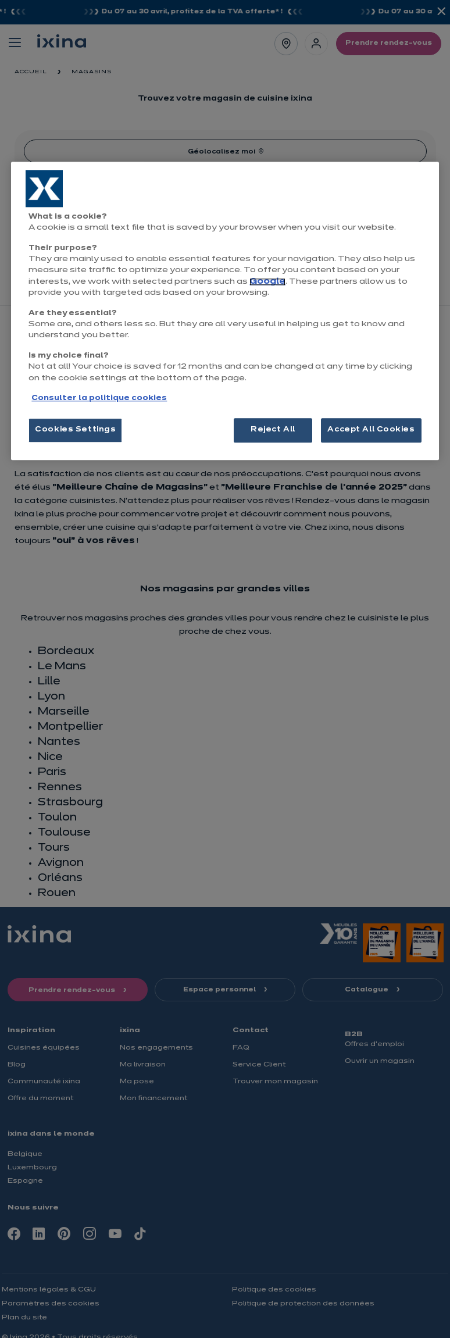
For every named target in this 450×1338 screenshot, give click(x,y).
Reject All (273, 430)
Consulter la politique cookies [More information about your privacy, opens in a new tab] (99, 398)
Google (267, 282)
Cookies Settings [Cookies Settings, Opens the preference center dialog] (75, 430)
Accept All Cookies (371, 430)
